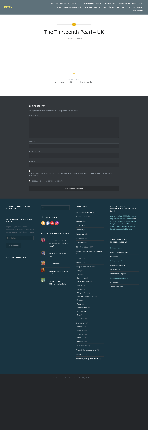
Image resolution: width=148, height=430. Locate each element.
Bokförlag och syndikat (84, 212)
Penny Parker (82, 307)
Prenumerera (13, 245)
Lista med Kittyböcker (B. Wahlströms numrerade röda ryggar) (59, 243)
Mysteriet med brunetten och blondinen (59, 272)
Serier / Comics (81, 346)
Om (52, 3)
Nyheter (78, 262)
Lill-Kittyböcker (54, 264)
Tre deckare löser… (117, 286)
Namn (32, 142)
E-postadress (35, 151)
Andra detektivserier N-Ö (69, 7)
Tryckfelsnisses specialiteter (86, 350)
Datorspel (79, 221)
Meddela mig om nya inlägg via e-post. (47, 181)
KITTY (8, 7)
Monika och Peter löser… (86, 296)
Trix (78, 315)
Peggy (79, 304)
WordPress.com (90, 378)
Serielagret (114, 256)
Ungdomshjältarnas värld (119, 252)
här (134, 219)
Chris (79, 274)
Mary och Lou (82, 293)
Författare (79, 230)
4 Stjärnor (80, 338)
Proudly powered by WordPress (63, 378)
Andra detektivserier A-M (130, 3)
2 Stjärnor (80, 330)
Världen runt (80, 354)
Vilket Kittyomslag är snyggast (87, 359)
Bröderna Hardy (81, 217)
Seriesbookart (115, 269)
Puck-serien (81, 311)
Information (80, 238)
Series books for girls (118, 274)
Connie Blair (81, 278)
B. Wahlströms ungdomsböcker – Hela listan (105, 7)
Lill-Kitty (79, 258)
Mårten (79, 289)
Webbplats (33, 161)
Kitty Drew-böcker (82, 247)
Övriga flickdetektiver (83, 267)
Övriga (79, 300)
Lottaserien (114, 282)
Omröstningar (135, 7)
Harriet (79, 285)
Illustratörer (80, 234)
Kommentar (34, 115)
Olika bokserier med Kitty (68, 3)
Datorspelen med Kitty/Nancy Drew (100, 3)
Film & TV (79, 225)
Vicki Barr (80, 319)
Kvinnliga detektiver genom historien (89, 251)
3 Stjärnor (80, 334)
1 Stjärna (80, 327)
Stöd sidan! (138, 11)
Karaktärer (79, 243)
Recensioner (80, 323)
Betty (79, 270)
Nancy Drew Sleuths (117, 265)
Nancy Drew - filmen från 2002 (58, 255)
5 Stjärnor (80, 341)
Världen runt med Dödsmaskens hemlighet (57, 282)
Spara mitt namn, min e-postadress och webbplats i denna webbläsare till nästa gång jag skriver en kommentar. (70, 174)
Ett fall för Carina (83, 282)
